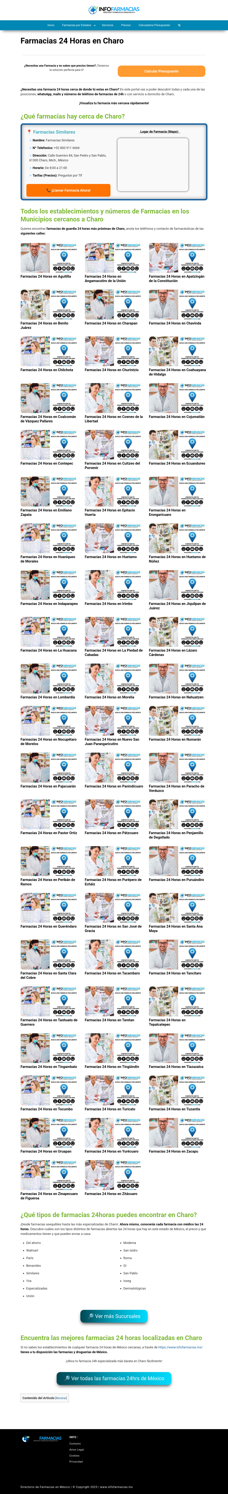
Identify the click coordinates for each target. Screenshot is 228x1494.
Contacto (75, 1438)
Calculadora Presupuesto (154, 25)
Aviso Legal (76, 1444)
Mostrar (61, 1393)
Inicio (50, 25)
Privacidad (76, 1456)
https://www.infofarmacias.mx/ (180, 1345)
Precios (126, 25)
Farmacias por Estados (76, 25)
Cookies (74, 1450)
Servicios (107, 25)
